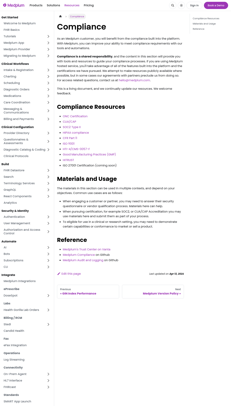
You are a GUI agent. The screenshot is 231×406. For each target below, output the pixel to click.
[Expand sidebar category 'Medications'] (48, 96)
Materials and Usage (204, 23)
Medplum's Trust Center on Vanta (86, 249)
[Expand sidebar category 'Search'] (48, 177)
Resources (71, 5)
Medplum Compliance (79, 255)
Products (36, 5)
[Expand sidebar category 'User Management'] (48, 223)
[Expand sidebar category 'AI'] (48, 247)
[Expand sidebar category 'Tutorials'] (48, 36)
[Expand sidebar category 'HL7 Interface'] (48, 380)
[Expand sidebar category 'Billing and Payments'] (48, 119)
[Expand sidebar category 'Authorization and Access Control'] (48, 231)
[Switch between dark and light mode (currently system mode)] (181, 5)
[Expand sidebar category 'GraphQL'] (48, 190)
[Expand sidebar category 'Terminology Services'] (48, 183)
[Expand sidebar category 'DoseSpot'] (48, 295)
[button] (26, 150)
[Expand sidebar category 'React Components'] (48, 196)
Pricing (89, 5)
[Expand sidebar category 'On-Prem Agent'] (48, 374)
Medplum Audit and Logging (83, 260)
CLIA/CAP (69, 122)
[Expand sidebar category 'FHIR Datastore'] (48, 170)
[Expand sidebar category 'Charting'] (48, 76)
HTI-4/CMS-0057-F (76, 149)
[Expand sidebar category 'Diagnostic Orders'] (48, 89)
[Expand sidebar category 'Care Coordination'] (48, 102)
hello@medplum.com (134, 80)
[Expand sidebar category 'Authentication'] (48, 217)
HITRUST (68, 160)
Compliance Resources (206, 18)
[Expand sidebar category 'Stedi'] (48, 324)
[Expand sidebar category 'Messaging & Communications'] (48, 110)
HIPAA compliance (76, 133)
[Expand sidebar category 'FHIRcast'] (48, 387)
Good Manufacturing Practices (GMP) (89, 154)
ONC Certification (75, 116)
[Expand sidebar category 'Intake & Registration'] (48, 70)
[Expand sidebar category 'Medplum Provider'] (48, 49)
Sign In (194, 5)
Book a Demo (216, 5)
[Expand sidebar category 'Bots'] (48, 254)
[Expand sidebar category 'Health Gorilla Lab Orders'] (48, 310)
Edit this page (69, 274)
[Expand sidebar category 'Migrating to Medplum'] (48, 56)
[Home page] (60, 16)
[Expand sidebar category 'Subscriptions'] (48, 260)
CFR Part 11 (70, 138)
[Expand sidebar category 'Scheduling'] (48, 83)
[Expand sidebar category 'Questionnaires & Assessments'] (48, 141)
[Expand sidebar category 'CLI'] (48, 267)
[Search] (172, 5)
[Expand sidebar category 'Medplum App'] (48, 43)
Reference (198, 28)
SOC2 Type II (72, 127)
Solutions (53, 5)
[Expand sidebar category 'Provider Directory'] (48, 133)
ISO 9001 (69, 144)
